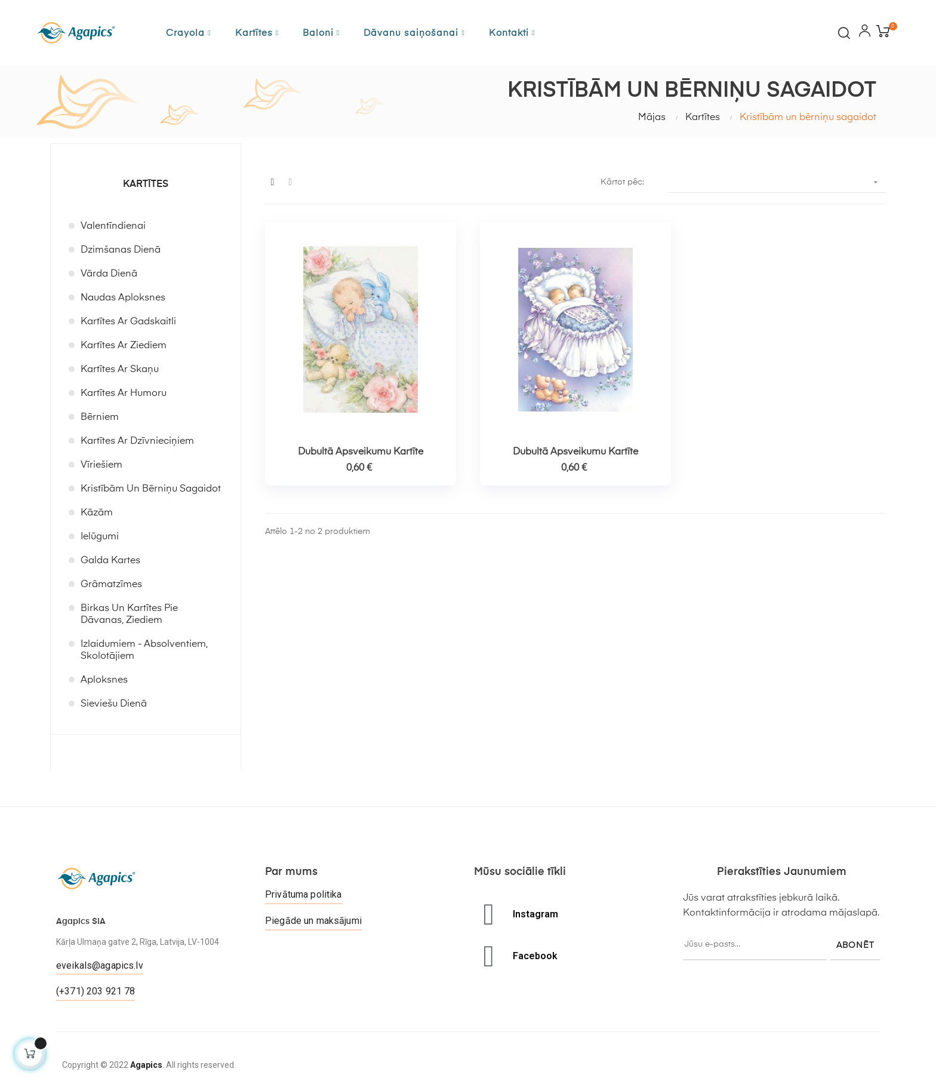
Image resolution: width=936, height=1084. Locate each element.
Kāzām (97, 513)
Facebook (535, 956)
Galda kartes (110, 561)
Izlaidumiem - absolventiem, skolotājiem (144, 650)
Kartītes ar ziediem (124, 346)
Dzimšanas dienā (121, 250)
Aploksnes (104, 680)
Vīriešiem (101, 465)
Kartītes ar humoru (124, 393)
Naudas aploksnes (123, 298)
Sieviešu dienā (114, 704)
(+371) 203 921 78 (95, 991)
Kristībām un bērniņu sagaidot (151, 489)
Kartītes (145, 184)
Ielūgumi (100, 537)
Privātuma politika (303, 894)
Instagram (535, 914)
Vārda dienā (109, 274)
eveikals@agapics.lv (99, 965)
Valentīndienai (113, 226)
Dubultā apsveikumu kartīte (360, 452)
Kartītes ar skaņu (120, 369)
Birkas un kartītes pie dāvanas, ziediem (129, 614)
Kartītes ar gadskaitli (128, 322)
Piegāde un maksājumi (313, 920)
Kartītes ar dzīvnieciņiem (137, 441)
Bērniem (100, 417)
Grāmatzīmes (111, 584)
